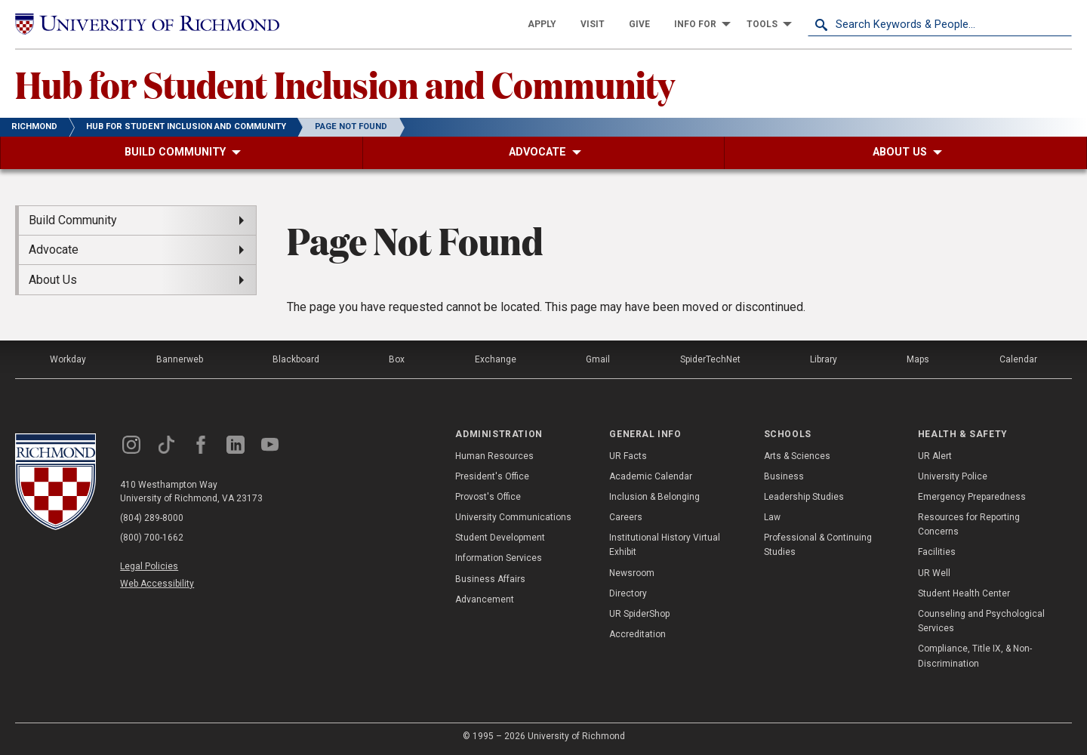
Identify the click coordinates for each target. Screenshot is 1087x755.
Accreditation (637, 634)
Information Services (498, 558)
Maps (918, 359)
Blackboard (296, 359)
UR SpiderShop (639, 614)
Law (772, 517)
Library (823, 359)
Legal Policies (149, 566)
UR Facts (628, 456)
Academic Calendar (650, 476)
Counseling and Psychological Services (981, 621)
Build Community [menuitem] (73, 220)
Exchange (495, 359)
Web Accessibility (157, 583)
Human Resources (494, 456)
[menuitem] (542, 24)
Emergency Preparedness (972, 497)
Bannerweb (179, 359)
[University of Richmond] (147, 24)
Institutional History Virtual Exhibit (664, 544)
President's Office (492, 476)
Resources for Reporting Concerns (969, 524)
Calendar (1018, 359)
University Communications (513, 517)
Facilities (937, 552)
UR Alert (935, 456)
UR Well (934, 573)
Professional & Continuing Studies (818, 544)
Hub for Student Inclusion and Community (345, 84)
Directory (628, 593)
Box (397, 359)
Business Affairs (490, 579)
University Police (952, 476)
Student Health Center (964, 593)
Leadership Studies (804, 497)
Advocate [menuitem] (54, 249)
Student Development (500, 537)
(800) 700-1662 (151, 537)
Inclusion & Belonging (654, 497)
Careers (625, 517)
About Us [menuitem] (53, 280)
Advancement (484, 599)
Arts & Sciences (797, 456)
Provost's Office (488, 497)
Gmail (598, 359)
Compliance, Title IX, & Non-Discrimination (975, 655)
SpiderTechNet (710, 359)
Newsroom (631, 573)
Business (784, 476)
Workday (68, 359)
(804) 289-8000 (151, 518)
